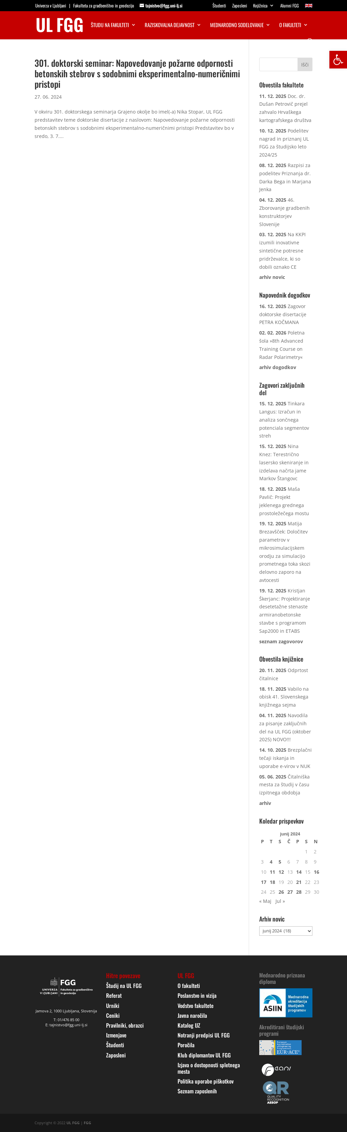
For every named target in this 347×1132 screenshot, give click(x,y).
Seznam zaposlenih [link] (197, 1091)
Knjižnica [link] (260, 6)
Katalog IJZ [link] (189, 1025)
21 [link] (299, 882)
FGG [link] (87, 1122)
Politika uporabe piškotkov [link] (205, 1081)
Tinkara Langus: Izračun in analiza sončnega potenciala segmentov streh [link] (284, 419)
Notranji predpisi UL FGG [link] (204, 1035)
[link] (338, 59)
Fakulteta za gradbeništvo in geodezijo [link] (103, 5)
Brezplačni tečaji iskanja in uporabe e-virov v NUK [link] (285, 758)
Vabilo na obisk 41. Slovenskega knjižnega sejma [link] (284, 697)
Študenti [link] (219, 6)
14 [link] (299, 872)
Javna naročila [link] (192, 1015)
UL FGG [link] (73, 1122)
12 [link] (281, 872)
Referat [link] (114, 995)
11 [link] (272, 872)
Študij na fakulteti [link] (110, 25)
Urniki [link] (112, 1006)
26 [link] (281, 892)
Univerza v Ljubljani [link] (50, 5)
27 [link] (290, 892)
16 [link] (316, 872)
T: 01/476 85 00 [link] (66, 1019)
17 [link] (263, 882)
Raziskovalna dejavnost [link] (170, 25)
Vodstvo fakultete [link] (195, 1006)
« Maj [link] (265, 901)
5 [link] (280, 861)
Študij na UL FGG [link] (124, 986)
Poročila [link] (186, 1045)
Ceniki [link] (113, 1015)
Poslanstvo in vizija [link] (197, 995)
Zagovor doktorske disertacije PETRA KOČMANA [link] (282, 314)
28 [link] (299, 892)
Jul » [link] (280, 901)
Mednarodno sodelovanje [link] (237, 25)
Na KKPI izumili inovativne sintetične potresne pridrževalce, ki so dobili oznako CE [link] (282, 250)
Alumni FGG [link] (289, 6)
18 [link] (272, 882)
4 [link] (271, 861)
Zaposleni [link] (239, 6)
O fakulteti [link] (290, 25)
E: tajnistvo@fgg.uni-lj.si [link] (66, 1024)
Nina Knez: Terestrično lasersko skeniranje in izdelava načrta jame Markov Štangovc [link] (284, 462)
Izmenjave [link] (116, 1035)
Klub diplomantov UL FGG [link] (204, 1055)
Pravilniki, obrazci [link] (125, 1025)
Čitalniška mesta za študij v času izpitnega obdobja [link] (284, 784)
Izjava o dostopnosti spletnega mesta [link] (209, 1068)
